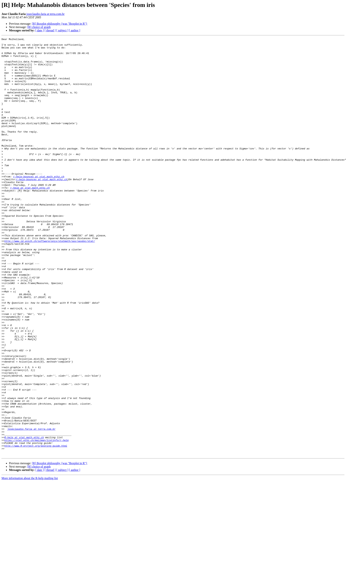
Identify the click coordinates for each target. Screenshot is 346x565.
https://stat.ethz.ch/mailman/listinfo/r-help (36, 521)
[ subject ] (62, 30)
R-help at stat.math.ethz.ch (24, 517)
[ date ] (39, 30)
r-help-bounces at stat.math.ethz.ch (38, 204)
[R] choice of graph (39, 27)
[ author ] (74, 30)
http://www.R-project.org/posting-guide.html (35, 527)
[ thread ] (50, 30)
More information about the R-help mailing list (29, 561)
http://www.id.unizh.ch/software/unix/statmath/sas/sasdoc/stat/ (49, 282)
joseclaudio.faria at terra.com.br (45, 14)
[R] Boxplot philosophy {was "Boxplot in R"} (59, 23)
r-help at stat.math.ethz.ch (30, 218)
